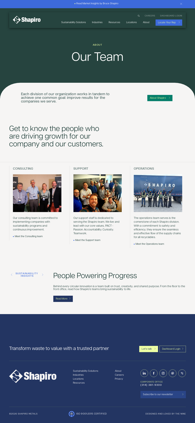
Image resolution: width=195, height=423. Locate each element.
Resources (114, 22)
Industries (97, 22)
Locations (131, 22)
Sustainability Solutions (73, 22)
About (146, 22)
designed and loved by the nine (165, 414)
